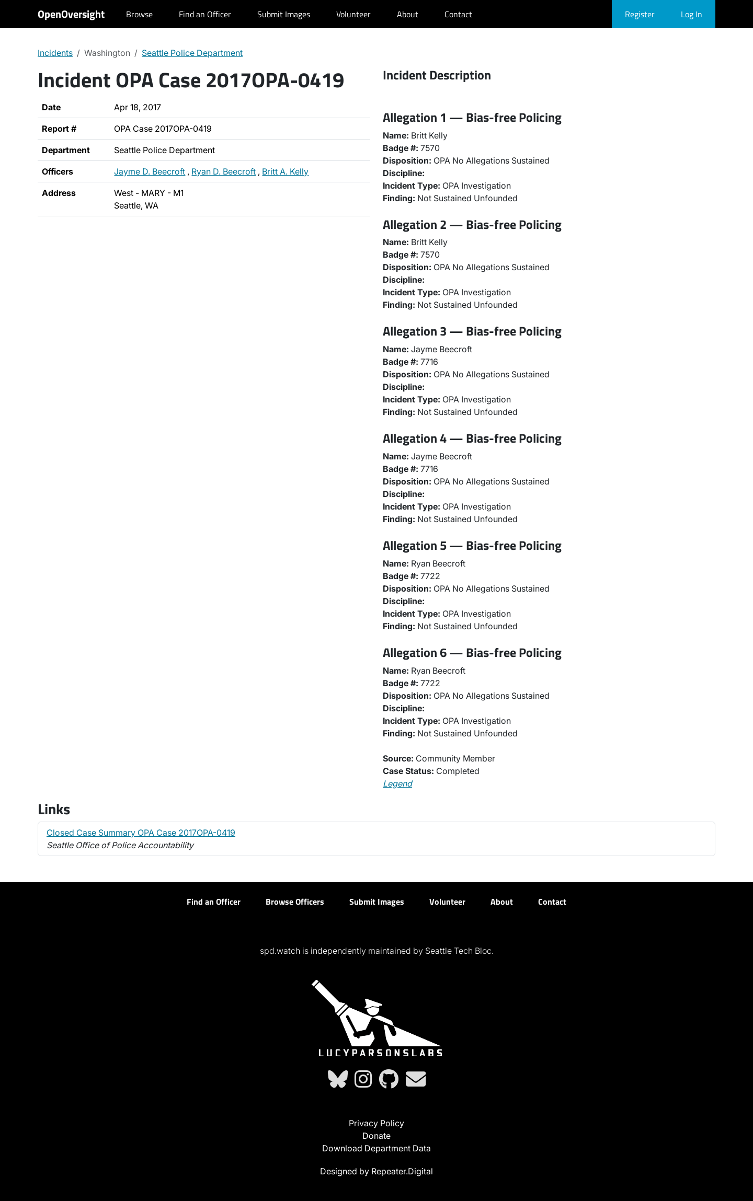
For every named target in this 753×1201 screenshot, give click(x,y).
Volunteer (353, 14)
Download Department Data (376, 1148)
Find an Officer (205, 14)
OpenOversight (71, 14)
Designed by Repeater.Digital (376, 1171)
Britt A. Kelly (285, 171)
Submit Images (283, 14)
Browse (139, 14)
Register (640, 14)
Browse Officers (295, 901)
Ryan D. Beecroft (223, 171)
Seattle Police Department (192, 53)
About (407, 14)
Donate (376, 1135)
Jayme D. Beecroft (149, 171)
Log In (691, 14)
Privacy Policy (376, 1123)
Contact (458, 14)
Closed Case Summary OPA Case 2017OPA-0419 (141, 832)
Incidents (55, 53)
